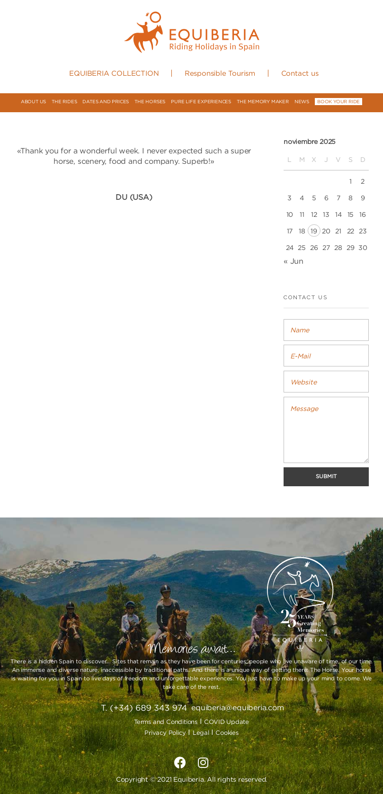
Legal (202, 732)
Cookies (227, 732)
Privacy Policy (165, 732)
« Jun (293, 261)
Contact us (300, 73)
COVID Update (226, 721)
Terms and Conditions (165, 721)
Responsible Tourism (220, 73)
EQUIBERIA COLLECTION (114, 73)
